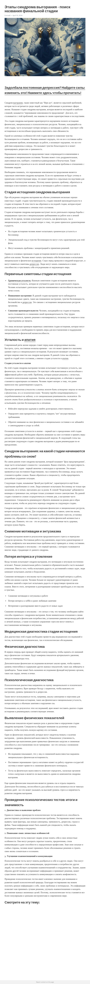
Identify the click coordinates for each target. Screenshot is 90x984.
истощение (36, 260)
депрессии (34, 264)
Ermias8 (7, 15)
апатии (65, 358)
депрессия (27, 302)
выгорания (18, 103)
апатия (29, 340)
